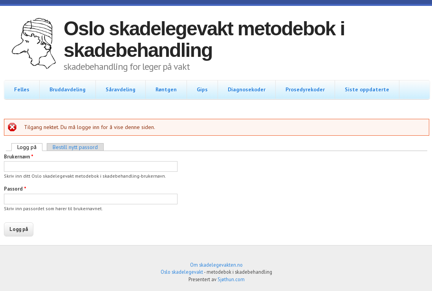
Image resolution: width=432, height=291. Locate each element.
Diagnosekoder (246, 89)
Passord (15, 189)
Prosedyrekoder (305, 89)
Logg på (29, 147)
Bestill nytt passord (75, 147)
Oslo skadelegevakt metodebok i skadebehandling (204, 39)
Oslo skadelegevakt (182, 272)
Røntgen (166, 89)
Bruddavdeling (67, 89)
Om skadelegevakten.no (216, 265)
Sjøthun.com (231, 279)
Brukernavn (18, 156)
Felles (21, 89)
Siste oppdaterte (367, 89)
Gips (202, 89)
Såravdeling (120, 89)
